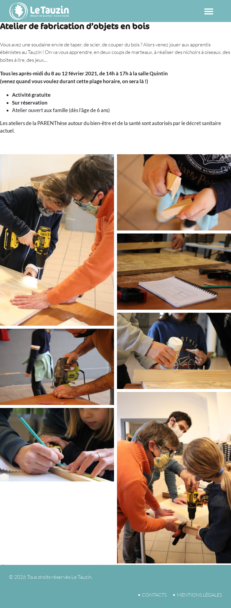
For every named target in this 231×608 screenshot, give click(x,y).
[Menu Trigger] (209, 10)
